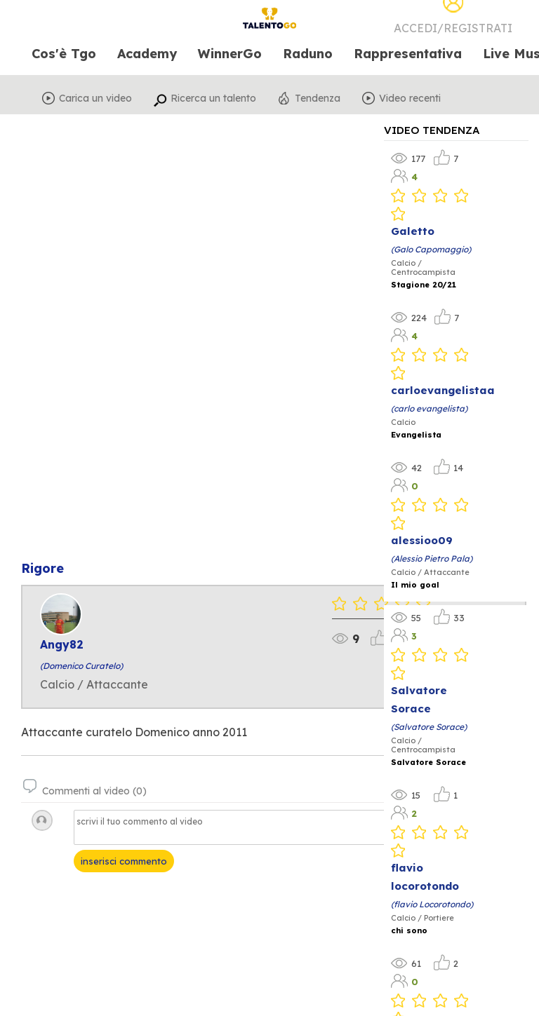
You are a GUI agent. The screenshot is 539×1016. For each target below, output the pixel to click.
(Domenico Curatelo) (81, 666)
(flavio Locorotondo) (432, 904)
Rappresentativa (408, 54)
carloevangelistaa (443, 390)
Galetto (412, 231)
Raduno (308, 54)
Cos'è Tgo (64, 54)
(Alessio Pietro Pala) (431, 558)
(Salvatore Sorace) (429, 727)
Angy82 (62, 644)
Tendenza (317, 98)
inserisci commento (124, 861)
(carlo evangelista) (429, 408)
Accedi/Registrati (453, 28)
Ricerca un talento (213, 98)
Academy (147, 54)
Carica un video (95, 98)
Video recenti (410, 98)
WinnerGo (230, 54)
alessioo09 (422, 540)
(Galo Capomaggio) (431, 249)
